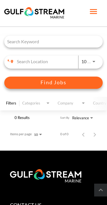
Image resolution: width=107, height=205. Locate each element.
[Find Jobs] (53, 83)
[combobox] (50, 41)
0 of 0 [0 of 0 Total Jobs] (64, 134)
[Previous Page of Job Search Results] (83, 134)
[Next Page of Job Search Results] (94, 134)
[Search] (53, 83)
